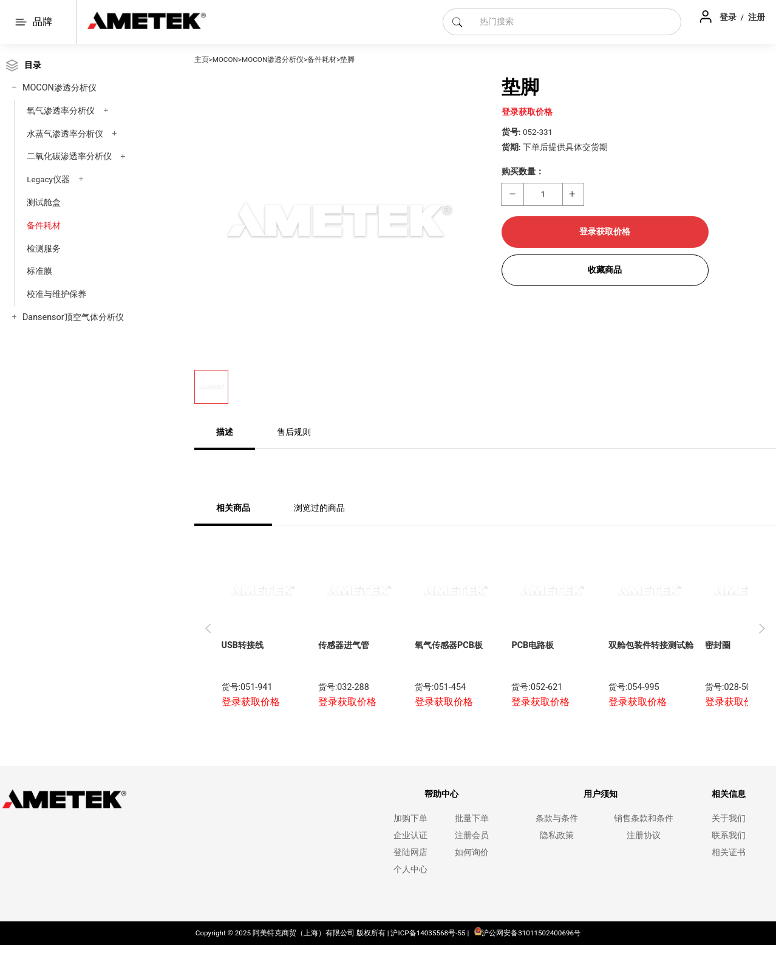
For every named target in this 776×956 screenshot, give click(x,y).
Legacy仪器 (48, 179)
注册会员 (472, 835)
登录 (729, 17)
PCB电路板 (532, 645)
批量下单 (472, 818)
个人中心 (410, 869)
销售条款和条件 (643, 818)
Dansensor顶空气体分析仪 (73, 317)
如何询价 (472, 852)
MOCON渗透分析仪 (59, 88)
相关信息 (729, 794)
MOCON (225, 59)
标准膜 (39, 271)
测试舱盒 (44, 202)
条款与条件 (557, 818)
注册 (756, 17)
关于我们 (729, 818)
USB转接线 (243, 645)
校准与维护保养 (56, 294)
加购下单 (410, 818)
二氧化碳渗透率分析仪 (69, 156)
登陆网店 (410, 852)
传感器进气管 (343, 645)
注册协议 (644, 835)
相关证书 (729, 852)
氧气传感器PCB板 (449, 645)
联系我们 (729, 835)
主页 (201, 59)
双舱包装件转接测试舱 (650, 645)
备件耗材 (44, 225)
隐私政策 (557, 835)
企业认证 (410, 835)
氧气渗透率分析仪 (61, 110)
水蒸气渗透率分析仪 (65, 133)
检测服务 (44, 248)
